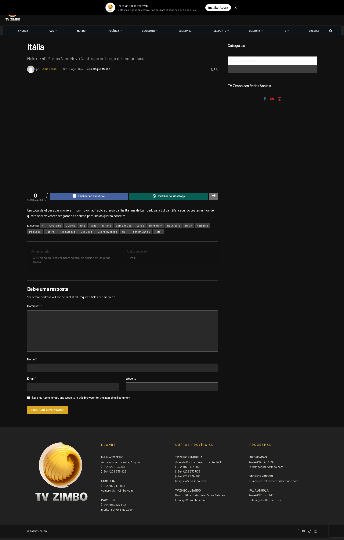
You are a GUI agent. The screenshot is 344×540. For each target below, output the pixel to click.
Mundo (81, 30)
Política (113, 30)
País (51, 30)
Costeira (55, 226)
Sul (124, 232)
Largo (140, 226)
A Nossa (23, 30)
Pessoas (35, 232)
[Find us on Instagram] (279, 99)
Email (32, 380)
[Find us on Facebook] (265, 99)
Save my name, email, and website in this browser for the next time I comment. (81, 399)
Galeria (314, 30)
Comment (34, 308)
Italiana (106, 226)
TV (284, 30)
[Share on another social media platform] (213, 197)
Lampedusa (124, 226)
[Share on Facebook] (89, 197)
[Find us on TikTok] (309, 533)
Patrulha (202, 226)
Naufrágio (173, 226)
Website (131, 380)
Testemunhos (140, 232)
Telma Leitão (49, 69)
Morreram (155, 226)
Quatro (50, 232)
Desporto (219, 30)
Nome (32, 361)
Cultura (254, 30)
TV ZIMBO (41, 533)
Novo (188, 226)
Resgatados (67, 232)
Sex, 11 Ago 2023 (73, 69)
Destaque (95, 69)
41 (43, 226)
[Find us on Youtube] (272, 99)
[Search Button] (330, 31)
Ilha (82, 226)
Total (158, 232)
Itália (93, 226)
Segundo (86, 232)
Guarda (70, 226)
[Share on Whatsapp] (168, 197)
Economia (184, 30)
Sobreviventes (107, 232)
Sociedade (148, 30)
